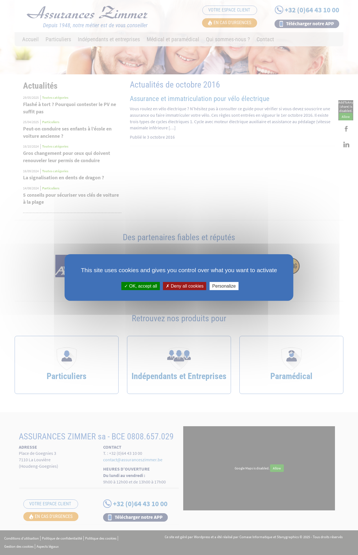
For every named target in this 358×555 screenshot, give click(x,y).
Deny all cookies (184, 286)
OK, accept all (140, 286)
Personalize (224, 286)
